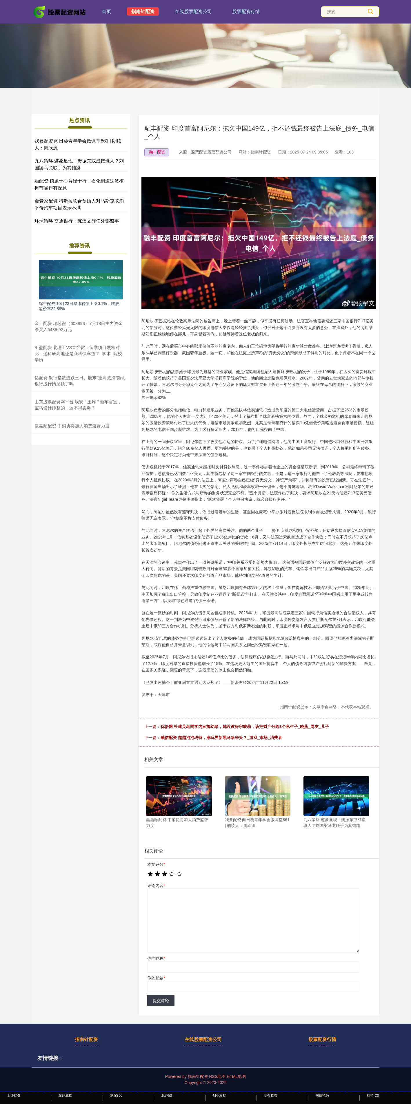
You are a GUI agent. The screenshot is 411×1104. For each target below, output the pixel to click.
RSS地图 (217, 1076)
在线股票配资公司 (193, 11)
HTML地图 (236, 1076)
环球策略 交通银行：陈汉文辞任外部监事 (76, 220)
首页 (106, 11)
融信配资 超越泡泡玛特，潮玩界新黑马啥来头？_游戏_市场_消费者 (221, 737)
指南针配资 (142, 11)
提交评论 (161, 1000)
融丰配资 (157, 152)
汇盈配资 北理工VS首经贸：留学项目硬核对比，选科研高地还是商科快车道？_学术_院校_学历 (79, 353)
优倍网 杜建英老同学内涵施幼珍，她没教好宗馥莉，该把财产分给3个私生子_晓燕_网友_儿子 (245, 726)
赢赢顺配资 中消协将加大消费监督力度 (72, 425)
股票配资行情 (246, 11)
